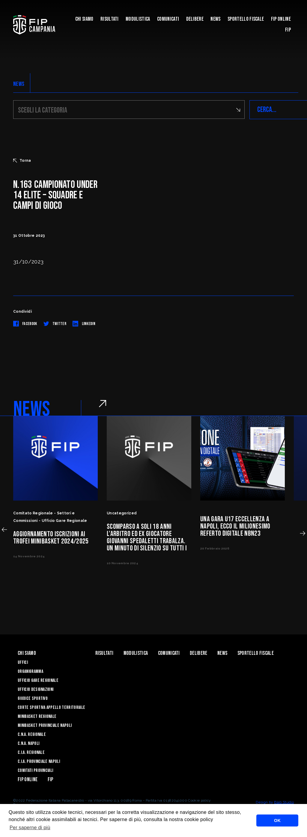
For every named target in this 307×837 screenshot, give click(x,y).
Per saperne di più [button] (30, 827)
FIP (288, 30)
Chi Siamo (84, 19)
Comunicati (168, 19)
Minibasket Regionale (37, 716)
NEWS (18, 84)
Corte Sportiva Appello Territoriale (51, 707)
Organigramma (30, 671)
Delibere (195, 19)
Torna (22, 160)
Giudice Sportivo (33, 698)
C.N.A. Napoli (28, 743)
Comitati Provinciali (35, 770)
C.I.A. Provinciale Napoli (39, 761)
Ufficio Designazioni (35, 689)
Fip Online (281, 19)
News (215, 19)
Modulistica (138, 19)
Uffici (23, 662)
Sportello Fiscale (246, 19)
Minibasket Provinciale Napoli (45, 725)
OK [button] (277, 820)
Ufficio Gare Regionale (38, 680)
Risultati (109, 19)
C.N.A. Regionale (32, 734)
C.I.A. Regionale (31, 752)
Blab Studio (284, 802)
